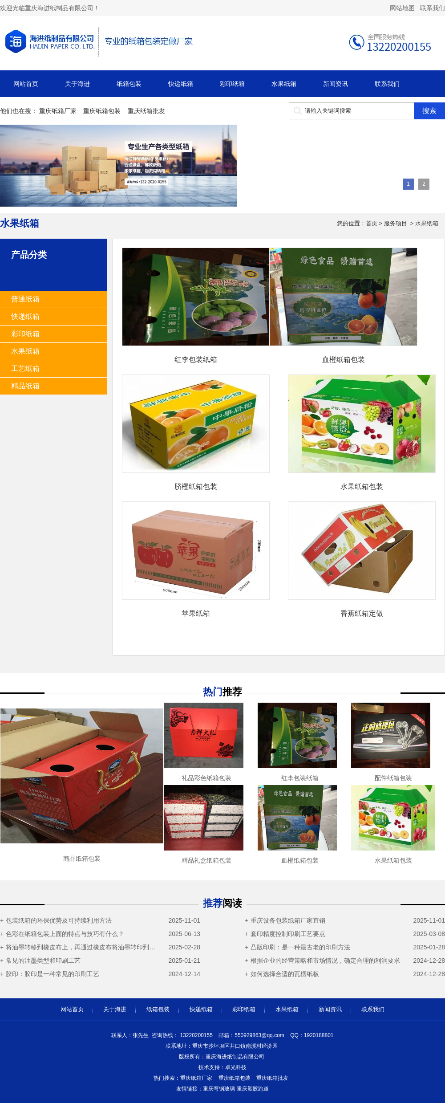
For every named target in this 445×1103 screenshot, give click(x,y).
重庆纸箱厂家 (58, 110)
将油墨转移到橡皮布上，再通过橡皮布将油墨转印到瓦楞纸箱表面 (83, 947)
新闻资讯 (335, 83)
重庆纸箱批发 (146, 110)
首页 (371, 223)
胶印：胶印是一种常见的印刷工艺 (52, 973)
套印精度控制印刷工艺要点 (288, 933)
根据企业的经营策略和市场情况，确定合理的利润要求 (325, 960)
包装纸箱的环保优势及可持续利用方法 (59, 920)
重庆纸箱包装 (102, 110)
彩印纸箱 (232, 83)
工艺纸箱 (25, 368)
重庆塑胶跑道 (253, 1089)
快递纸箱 (180, 83)
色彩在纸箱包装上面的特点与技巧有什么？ (65, 933)
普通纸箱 (25, 299)
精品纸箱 (25, 386)
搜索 (429, 110)
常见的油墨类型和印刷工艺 (43, 960)
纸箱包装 (129, 83)
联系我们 (432, 8)
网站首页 (25, 83)
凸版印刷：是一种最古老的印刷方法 (300, 947)
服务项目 (395, 223)
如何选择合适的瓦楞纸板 (285, 973)
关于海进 (77, 83)
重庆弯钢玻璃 (219, 1089)
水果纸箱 (283, 83)
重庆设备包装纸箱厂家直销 (288, 920)
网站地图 (402, 8)
